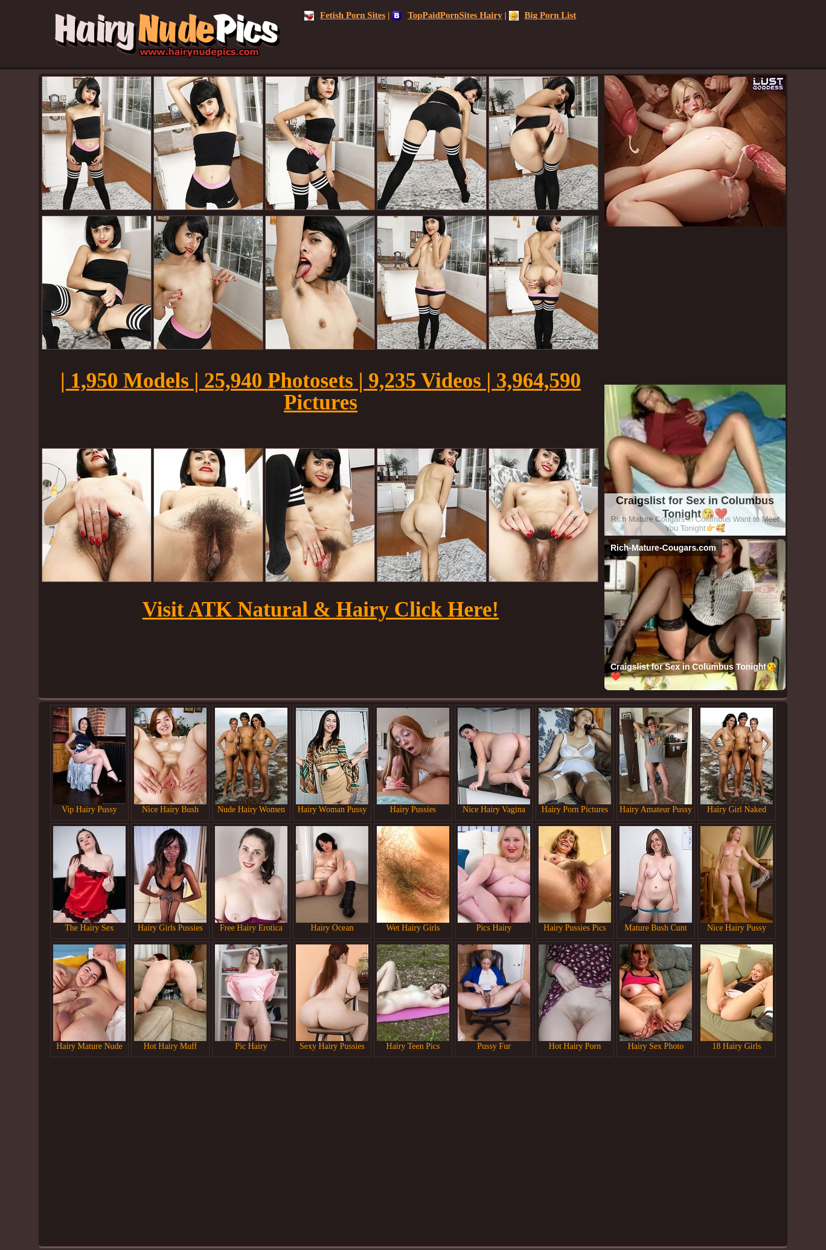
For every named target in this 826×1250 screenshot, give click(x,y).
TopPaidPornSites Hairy (447, 15)
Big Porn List (543, 15)
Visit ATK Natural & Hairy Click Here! (320, 609)
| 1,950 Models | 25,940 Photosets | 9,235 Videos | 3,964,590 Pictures (320, 391)
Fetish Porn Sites (344, 15)
